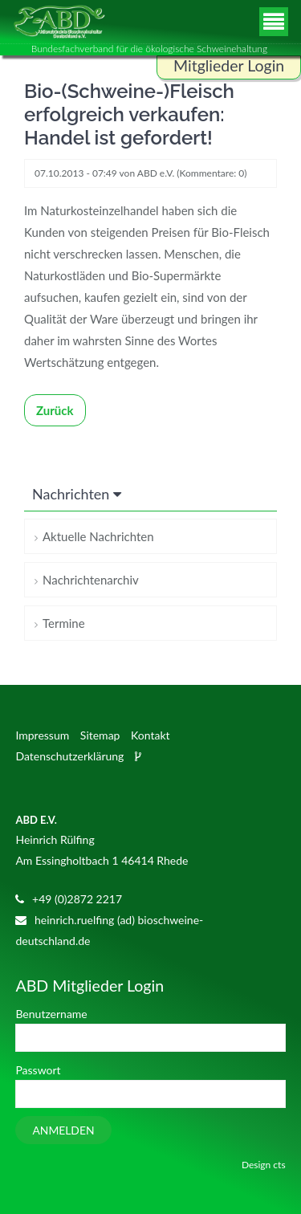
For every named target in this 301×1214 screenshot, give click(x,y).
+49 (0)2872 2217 (77, 899)
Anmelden (63, 1130)
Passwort (37, 1070)
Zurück (55, 410)
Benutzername (51, 1013)
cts (279, 1165)
